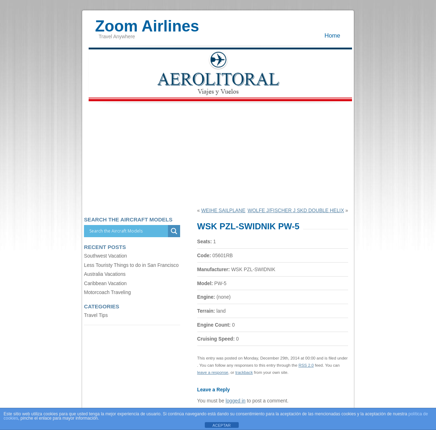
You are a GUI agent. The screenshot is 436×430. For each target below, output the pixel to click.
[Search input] (127, 231)
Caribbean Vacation (105, 283)
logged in (236, 401)
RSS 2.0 (306, 365)
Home (332, 35)
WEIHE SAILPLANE (223, 210)
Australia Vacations (104, 274)
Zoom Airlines (147, 22)
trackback (244, 372)
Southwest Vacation (105, 256)
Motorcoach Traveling (107, 292)
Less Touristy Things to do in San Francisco (131, 265)
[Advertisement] (218, 154)
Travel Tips (96, 315)
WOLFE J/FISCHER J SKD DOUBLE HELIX (296, 210)
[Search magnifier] (174, 231)
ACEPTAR (221, 425)
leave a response (212, 372)
